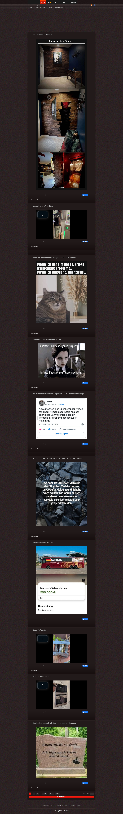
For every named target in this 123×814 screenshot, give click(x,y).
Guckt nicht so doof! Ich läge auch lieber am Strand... (54, 723)
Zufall (62, 2)
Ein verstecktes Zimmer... (43, 35)
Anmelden (31, 5)
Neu (56, 2)
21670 (57, 793)
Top (49, 2)
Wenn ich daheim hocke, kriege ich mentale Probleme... (55, 257)
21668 (44, 793)
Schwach (39, 195)
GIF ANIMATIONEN (58, 7)
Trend (43, 2)
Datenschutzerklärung (58, 810)
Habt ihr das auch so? (42, 677)
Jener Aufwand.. (39, 630)
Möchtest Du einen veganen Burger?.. (48, 339)
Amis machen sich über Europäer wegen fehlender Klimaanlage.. (59, 394)
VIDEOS (50, 7)
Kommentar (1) (34, 624)
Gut (32, 195)
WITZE (30, 7)
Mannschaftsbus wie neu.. (43, 542)
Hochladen (72, 2)
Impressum (66, 810)
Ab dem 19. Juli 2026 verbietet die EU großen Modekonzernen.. (58, 458)
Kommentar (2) (34, 536)
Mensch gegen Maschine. (43, 206)
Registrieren (38, 5)
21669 (51, 793)
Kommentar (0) (34, 199)
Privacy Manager (61, 811)
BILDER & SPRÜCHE (40, 7)
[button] (42, 214)
